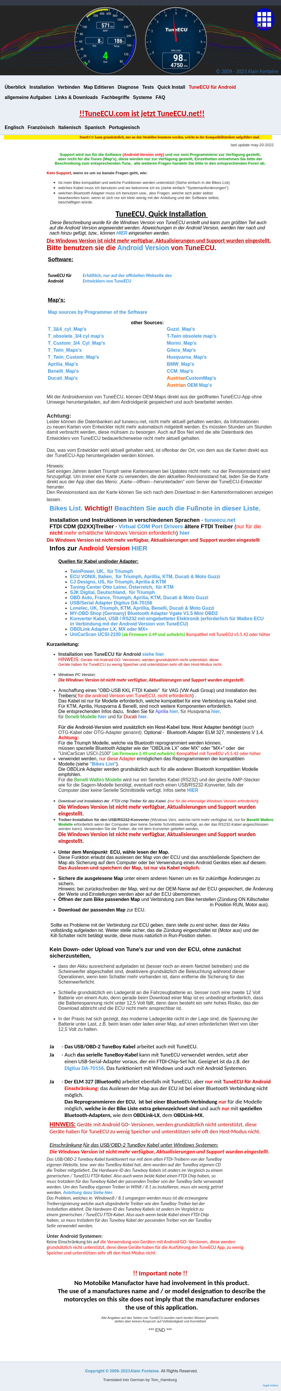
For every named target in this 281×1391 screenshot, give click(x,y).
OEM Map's (189, 385)
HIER (121, 233)
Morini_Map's (181, 343)
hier (174, 711)
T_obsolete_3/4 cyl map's (76, 336)
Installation (41, 87)
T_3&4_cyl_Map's (67, 329)
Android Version (143, 248)
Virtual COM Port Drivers (152, 526)
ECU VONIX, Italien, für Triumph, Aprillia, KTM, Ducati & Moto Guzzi (145, 576)
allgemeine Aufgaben (28, 97)
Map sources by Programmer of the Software (97, 312)
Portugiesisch (124, 127)
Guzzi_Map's (181, 329)
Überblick (15, 87)
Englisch (14, 127)
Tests (148, 87)
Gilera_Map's (181, 350)
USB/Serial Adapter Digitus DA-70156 (111, 602)
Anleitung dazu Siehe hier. (88, 1192)
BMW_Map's (180, 364)
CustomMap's (191, 378)
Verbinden (68, 87)
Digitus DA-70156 (84, 1068)
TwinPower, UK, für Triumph (101, 571)
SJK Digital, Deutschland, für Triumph (112, 592)
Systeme (142, 97)
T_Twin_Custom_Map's (73, 357)
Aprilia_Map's (63, 364)
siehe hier (153, 654)
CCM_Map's (180, 371)
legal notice (270, 1385)
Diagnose (128, 87)
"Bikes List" (103, 763)
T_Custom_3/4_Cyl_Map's (76, 343)
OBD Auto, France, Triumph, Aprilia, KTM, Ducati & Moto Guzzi (139, 597)
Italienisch (69, 127)
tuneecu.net (220, 520)
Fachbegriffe (115, 97)
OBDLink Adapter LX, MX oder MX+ (109, 629)
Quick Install (171, 87)
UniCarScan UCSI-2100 (95, 634)
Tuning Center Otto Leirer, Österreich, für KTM (121, 587)
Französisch (41, 127)
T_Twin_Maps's (65, 350)
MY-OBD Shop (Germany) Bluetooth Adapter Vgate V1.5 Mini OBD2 (144, 613)
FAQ (160, 97)
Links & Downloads (76, 97)
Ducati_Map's (63, 378)
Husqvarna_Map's (186, 357)
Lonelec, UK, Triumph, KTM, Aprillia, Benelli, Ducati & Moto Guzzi (142, 608)
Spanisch (95, 127)
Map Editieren (99, 87)
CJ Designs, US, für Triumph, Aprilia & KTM (118, 581)
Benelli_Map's (63, 371)
